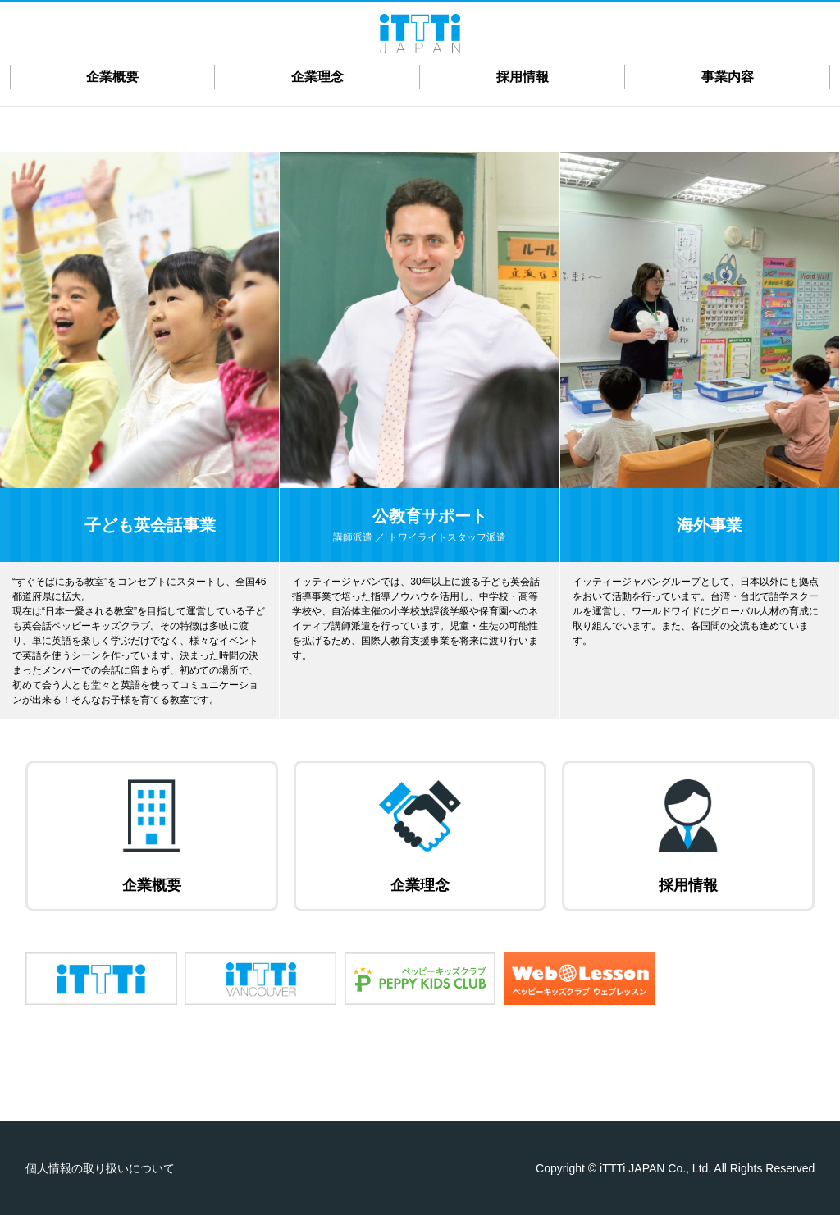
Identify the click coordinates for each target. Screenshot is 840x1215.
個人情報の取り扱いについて (100, 1168)
